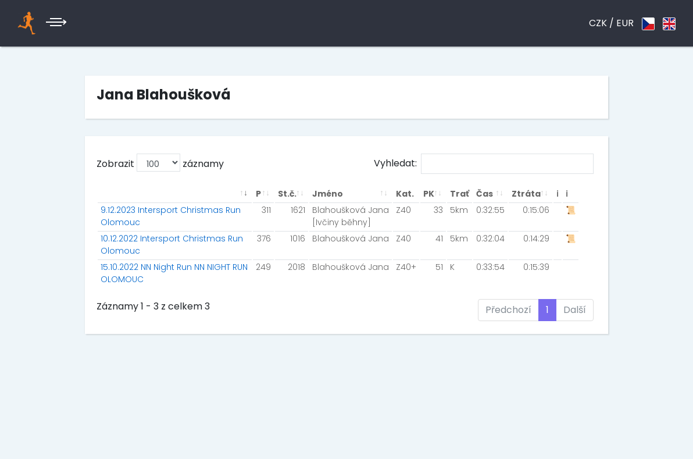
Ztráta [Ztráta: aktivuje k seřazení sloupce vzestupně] (526, 194)
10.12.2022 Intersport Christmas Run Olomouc (172, 245)
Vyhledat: (484, 164)
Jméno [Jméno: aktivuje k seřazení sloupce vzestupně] (327, 194)
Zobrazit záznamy (160, 163)
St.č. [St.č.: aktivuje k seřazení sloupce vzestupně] (287, 194)
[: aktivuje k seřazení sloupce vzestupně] (175, 194)
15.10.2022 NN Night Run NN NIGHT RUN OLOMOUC (174, 273)
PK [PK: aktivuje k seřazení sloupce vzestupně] (428, 194)
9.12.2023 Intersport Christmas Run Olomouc (171, 216)
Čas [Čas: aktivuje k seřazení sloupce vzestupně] (484, 194)
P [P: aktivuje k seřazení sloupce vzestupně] (258, 194)
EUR (625, 23)
